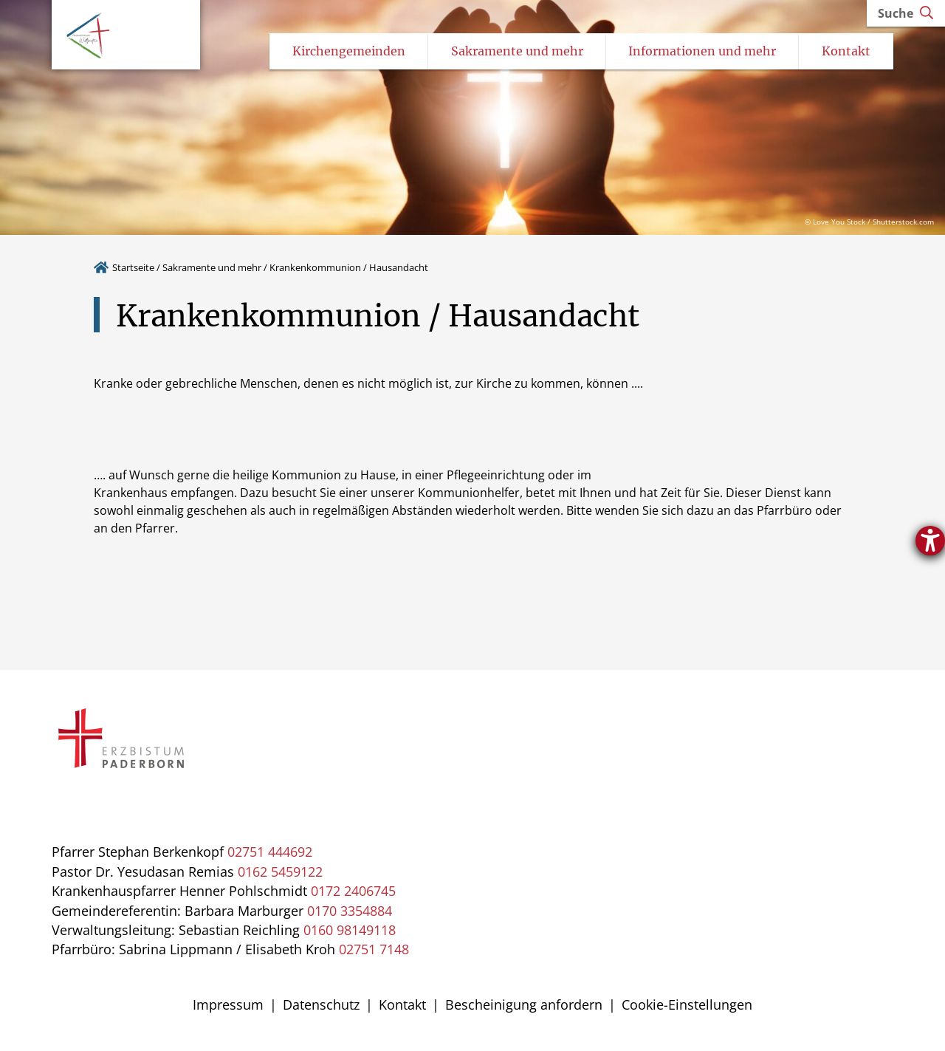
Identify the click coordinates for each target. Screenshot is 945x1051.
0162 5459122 (280, 873)
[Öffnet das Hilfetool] (930, 540)
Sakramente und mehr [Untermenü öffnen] (517, 52)
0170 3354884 (349, 911)
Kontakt (402, 1006)
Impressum (228, 1006)
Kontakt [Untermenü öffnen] (846, 52)
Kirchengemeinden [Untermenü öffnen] (348, 52)
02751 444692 (269, 853)
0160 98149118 (349, 931)
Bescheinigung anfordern (523, 1006)
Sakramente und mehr (211, 268)
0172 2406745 (353, 892)
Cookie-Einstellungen (687, 1006)
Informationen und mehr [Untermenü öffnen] (702, 52)
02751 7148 (374, 950)
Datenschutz (321, 1006)
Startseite (133, 268)
